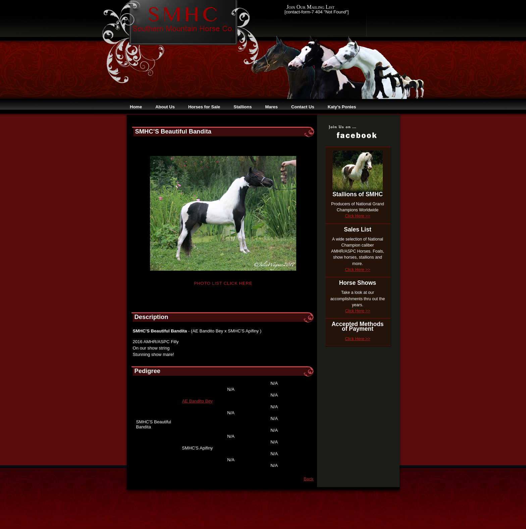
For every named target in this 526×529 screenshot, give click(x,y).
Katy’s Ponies (342, 106)
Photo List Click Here (223, 283)
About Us (165, 106)
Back (308, 478)
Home (136, 106)
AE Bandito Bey (197, 401)
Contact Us (302, 106)
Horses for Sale (204, 106)
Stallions (242, 106)
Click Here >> (357, 216)
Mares (271, 106)
